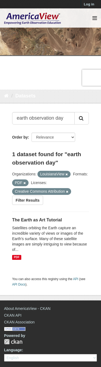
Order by (20, 137)
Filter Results (28, 200)
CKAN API (13, 315)
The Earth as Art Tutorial (37, 220)
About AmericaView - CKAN (27, 308)
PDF (16, 257)
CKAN (13, 342)
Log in (89, 4)
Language (13, 350)
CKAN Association (19, 322)
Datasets (25, 96)
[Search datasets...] (43, 118)
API (75, 279)
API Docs (19, 284)
